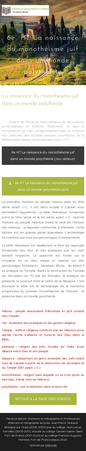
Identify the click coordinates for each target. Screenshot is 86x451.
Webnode (51, 445)
